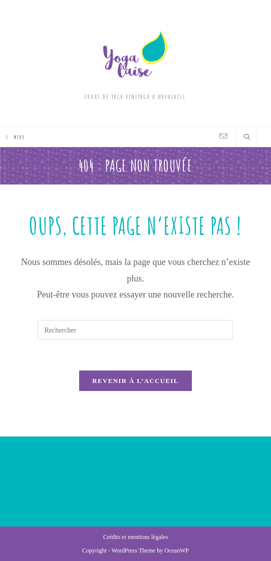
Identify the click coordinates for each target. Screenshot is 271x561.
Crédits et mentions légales (135, 537)
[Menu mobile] (15, 137)
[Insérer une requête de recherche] (135, 330)
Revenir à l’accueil (135, 380)
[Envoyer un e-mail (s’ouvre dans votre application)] (223, 136)
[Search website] (247, 138)
